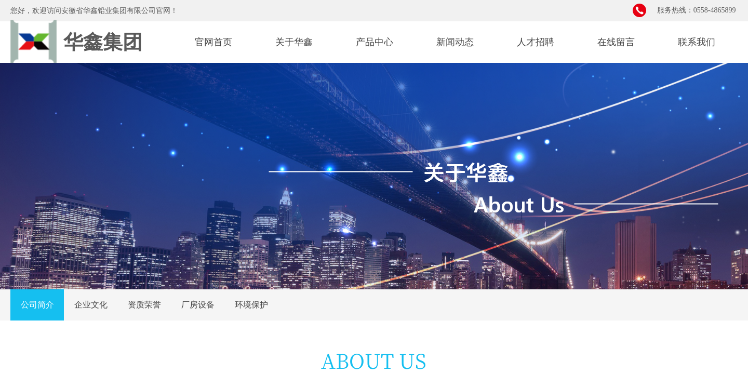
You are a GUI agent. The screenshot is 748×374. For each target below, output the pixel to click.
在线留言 (616, 42)
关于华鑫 (294, 42)
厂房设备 (198, 304)
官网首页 (213, 42)
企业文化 (91, 304)
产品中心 (374, 42)
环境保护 (251, 304)
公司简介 (37, 304)
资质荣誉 (144, 304)
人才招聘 (535, 42)
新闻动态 (455, 42)
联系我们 (696, 42)
